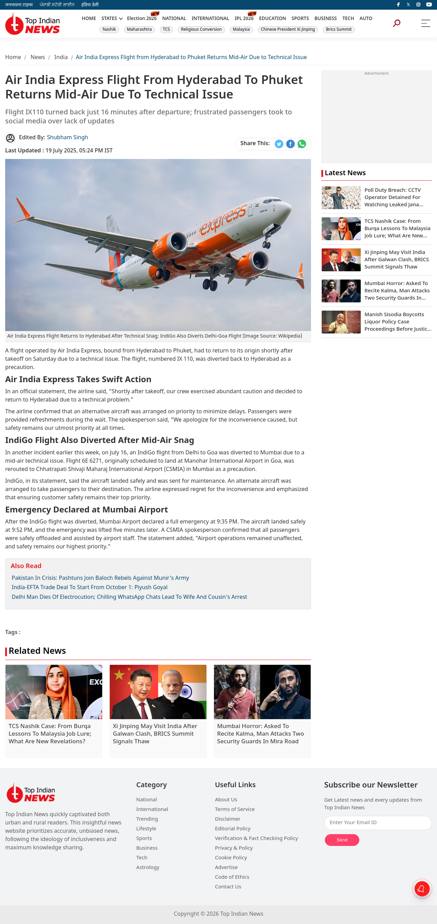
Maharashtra (139, 29)
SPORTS (300, 19)
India (61, 58)
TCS (166, 29)
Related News (37, 652)
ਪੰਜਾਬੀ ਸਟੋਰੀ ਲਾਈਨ (57, 5)
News (37, 58)
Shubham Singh (67, 138)
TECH (348, 19)
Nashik (109, 29)
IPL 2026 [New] (244, 19)
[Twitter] (408, 5)
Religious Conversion (201, 29)
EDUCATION (272, 19)
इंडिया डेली (90, 5)
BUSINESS (325, 19)
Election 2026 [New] (142, 19)
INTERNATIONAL (210, 19)
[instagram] (418, 5)
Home (13, 58)
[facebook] (398, 5)
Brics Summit (338, 29)
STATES (109, 19)
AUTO (366, 19)
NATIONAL (174, 19)
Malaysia (241, 29)
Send (342, 839)
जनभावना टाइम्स (19, 5)
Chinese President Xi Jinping (288, 29)
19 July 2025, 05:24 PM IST (59, 151)
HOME (89, 19)
